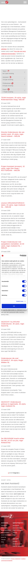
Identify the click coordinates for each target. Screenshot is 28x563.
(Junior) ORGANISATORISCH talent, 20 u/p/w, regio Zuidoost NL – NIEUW (13, 205)
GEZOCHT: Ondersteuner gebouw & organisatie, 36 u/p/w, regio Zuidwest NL (13, 404)
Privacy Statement (15, 558)
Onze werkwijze (6, 530)
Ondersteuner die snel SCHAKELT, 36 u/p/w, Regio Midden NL (12, 360)
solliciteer (4, 49)
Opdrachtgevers (18, 523)
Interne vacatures (18, 546)
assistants (16, 525)
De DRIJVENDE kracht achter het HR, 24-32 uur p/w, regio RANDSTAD (12, 440)
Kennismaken (5, 532)
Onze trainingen (6, 535)
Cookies (23, 558)
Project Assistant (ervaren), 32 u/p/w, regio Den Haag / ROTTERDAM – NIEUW (13, 168)
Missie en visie (17, 544)
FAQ (2, 542)
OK (14, 306)
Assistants (4, 523)
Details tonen (19, 301)
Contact (15, 541)
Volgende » (16, 473)
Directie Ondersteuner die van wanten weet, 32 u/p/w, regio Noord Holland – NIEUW (12, 134)
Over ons (16, 539)
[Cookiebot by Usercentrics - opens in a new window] (20, 256)
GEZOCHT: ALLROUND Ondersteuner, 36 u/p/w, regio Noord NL (12, 324)
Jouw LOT (3, 537)
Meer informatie (18, 530)
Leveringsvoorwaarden (6, 560)
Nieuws (3, 539)
